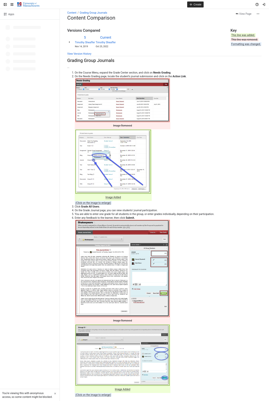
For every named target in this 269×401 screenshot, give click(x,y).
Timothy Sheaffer (85, 42)
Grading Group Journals (93, 12)
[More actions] (258, 14)
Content (71, 12)
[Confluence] (28, 4)
